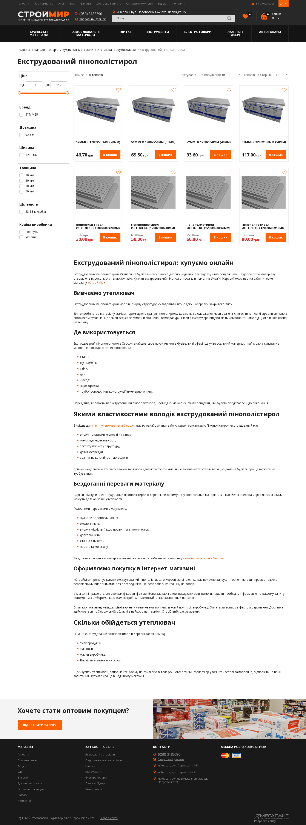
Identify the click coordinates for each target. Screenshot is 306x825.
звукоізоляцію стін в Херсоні (203, 558)
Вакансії (85, 3)
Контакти (179, 3)
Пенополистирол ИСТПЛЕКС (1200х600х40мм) (208, 226)
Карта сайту (109, 818)
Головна (23, 3)
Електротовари (197, 32)
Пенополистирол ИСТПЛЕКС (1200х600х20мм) (98, 226)
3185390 (90, 13)
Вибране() (248, 15)
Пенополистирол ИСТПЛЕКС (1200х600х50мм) (264, 226)
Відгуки (163, 3)
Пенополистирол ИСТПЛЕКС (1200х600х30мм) (153, 226)
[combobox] (219, 75)
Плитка (125, 32)
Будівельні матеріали (39, 33)
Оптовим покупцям (139, 3)
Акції (61, 3)
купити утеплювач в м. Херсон (113, 425)
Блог (72, 3)
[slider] (19, 92)
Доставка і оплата (108, 3)
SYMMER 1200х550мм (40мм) (208, 142)
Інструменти (158, 32)
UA (281, 3)
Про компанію (43, 3)
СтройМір (96, 282)
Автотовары (270, 32)
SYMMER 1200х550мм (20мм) (98, 142)
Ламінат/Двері (235, 33)
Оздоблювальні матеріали (85, 33)
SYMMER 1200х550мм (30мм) (153, 142)
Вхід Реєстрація (265, 3)
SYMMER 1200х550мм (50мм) (264, 142)
